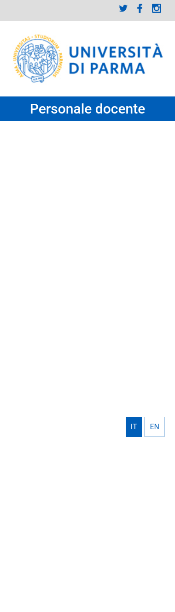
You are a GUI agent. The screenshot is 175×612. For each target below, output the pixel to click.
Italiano (134, 427)
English (154, 427)
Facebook (140, 8)
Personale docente (88, 109)
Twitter (123, 8)
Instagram (156, 8)
